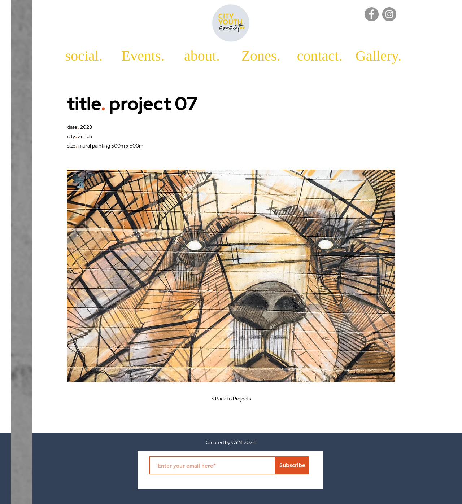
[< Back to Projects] (231, 399)
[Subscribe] (292, 465)
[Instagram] (389, 14)
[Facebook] (372, 14)
